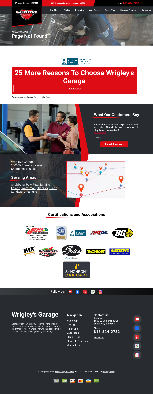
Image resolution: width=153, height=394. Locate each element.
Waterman (28, 186)
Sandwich (17, 189)
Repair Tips (110, 10)
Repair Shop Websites (64, 369)
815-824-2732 (131, 3)
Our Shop (54, 10)
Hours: (26, 3)
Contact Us (146, 10)
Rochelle (31, 189)
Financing (79, 10)
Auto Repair (94, 10)
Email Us (99, 335)
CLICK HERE (74, 88)
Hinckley (42, 186)
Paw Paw (32, 182)
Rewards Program (128, 10)
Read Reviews (114, 142)
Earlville (44, 182)
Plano (53, 186)
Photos (67, 10)
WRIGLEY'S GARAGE (20, 32)
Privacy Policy (109, 369)
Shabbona (18, 182)
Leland (15, 186)
